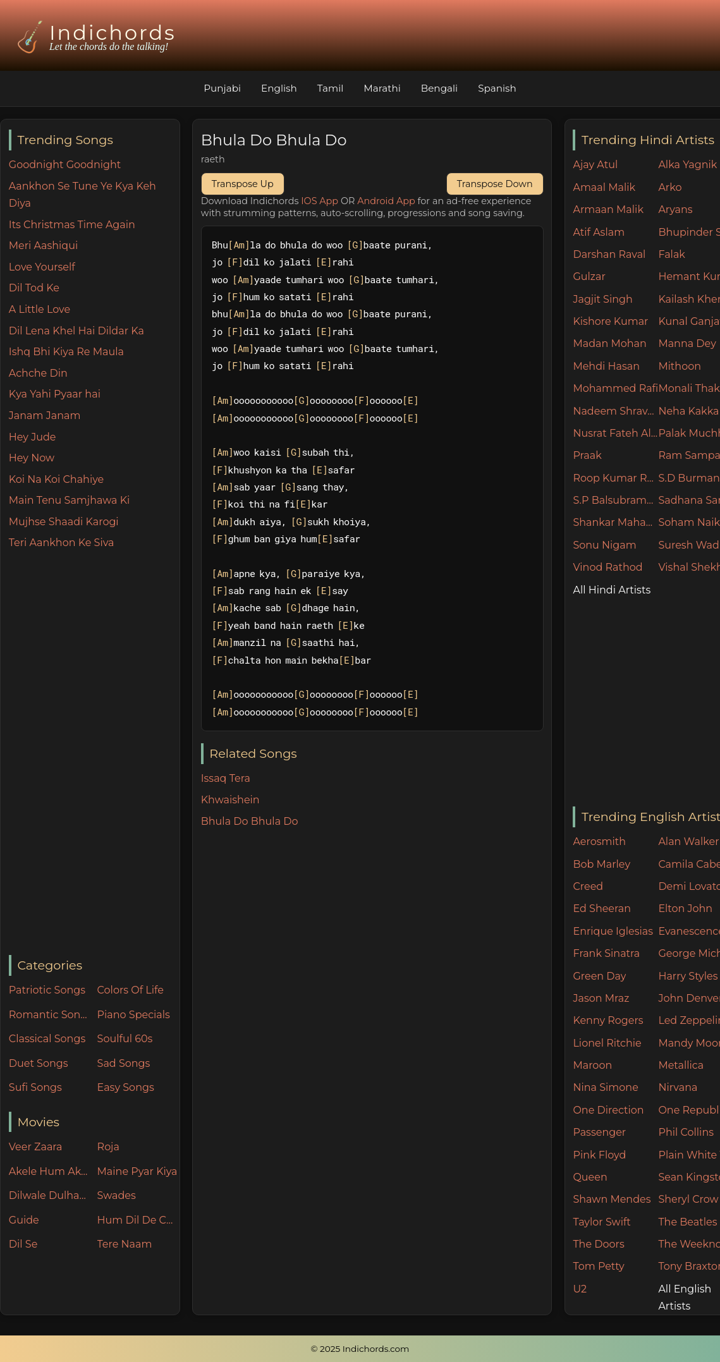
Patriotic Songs (47, 990)
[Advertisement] (94, 753)
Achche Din (38, 373)
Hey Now (31, 458)
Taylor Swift (601, 1222)
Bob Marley (601, 864)
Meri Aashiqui (43, 246)
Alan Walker (688, 842)
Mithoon (679, 366)
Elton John (685, 909)
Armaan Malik (608, 210)
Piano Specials (133, 1015)
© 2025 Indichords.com (360, 1349)
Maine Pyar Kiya (137, 1171)
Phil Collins (686, 1132)
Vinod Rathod (607, 567)
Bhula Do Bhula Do (249, 821)
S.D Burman (688, 478)
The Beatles (687, 1222)
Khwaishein (230, 800)
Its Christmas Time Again (72, 225)
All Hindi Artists (611, 590)
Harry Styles (687, 976)
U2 (580, 1289)
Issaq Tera (225, 778)
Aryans (675, 210)
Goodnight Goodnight (65, 165)
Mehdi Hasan (606, 366)
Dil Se (23, 1244)
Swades (116, 1195)
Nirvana (677, 1087)
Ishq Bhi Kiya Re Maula (66, 352)
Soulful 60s (125, 1039)
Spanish (497, 88)
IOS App (319, 201)
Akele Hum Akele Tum (50, 1171)
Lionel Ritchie (607, 1043)
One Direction (608, 1110)
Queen (590, 1177)
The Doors (598, 1244)
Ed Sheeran (602, 909)
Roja (108, 1147)
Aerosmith (599, 842)
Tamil (330, 88)
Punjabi (222, 88)
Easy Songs (125, 1087)
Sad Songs (123, 1063)
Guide (24, 1220)
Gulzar (589, 277)
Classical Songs (47, 1039)
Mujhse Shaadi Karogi (64, 522)
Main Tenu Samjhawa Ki (69, 500)
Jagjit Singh (602, 299)
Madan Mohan (609, 343)
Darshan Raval (609, 254)
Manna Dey (687, 343)
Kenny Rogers (608, 1020)
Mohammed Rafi (615, 388)
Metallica (681, 1065)
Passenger (599, 1132)
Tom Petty (598, 1266)
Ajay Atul (595, 165)
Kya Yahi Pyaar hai (55, 394)
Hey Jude (32, 437)
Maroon (592, 1065)
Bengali (439, 88)
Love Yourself (42, 267)
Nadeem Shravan (615, 411)
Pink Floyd (599, 1155)
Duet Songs (38, 1063)
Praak (587, 455)
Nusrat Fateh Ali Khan (615, 433)
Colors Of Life (130, 990)
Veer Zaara (36, 1147)
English (279, 88)
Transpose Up (243, 184)
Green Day (599, 976)
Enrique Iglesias (613, 931)
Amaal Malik (604, 187)
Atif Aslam (599, 232)
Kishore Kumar (610, 321)
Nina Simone (605, 1087)
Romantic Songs (50, 1015)
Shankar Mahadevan (615, 522)
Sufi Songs (35, 1087)
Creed (588, 886)
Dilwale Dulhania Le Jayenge (50, 1195)
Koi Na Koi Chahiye (56, 479)
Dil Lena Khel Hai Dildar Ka (76, 331)
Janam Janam (45, 416)
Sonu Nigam (604, 545)
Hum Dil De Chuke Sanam (138, 1220)
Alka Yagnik (687, 165)
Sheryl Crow (688, 1199)
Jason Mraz (601, 998)
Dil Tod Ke (34, 288)
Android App (386, 201)
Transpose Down (495, 184)
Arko (669, 187)
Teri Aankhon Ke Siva (61, 543)
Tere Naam (124, 1244)
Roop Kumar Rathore (615, 478)
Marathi (381, 88)
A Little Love (39, 309)
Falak (671, 254)
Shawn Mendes (611, 1199)
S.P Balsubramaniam (615, 500)
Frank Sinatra (606, 953)
